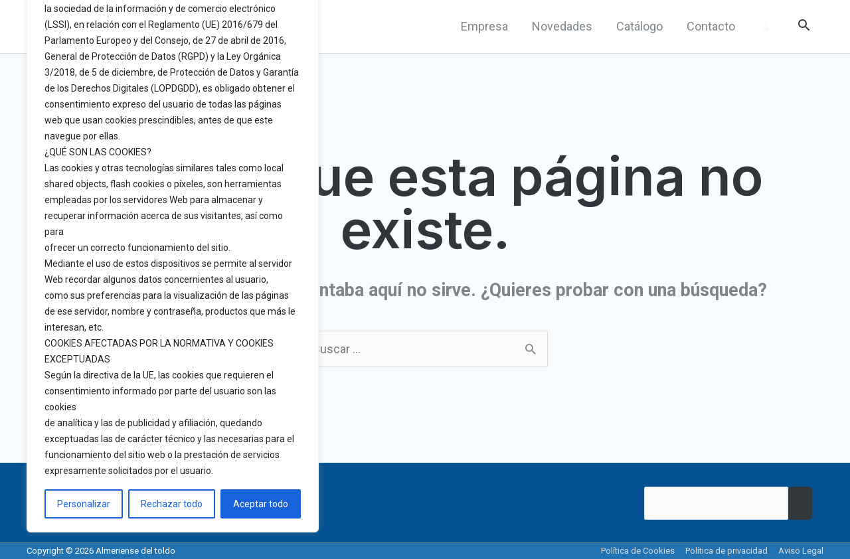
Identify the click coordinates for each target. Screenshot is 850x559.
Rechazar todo (172, 504)
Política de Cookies (638, 551)
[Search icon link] (803, 26)
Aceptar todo (260, 504)
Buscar (800, 503)
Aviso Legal (800, 551)
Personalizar (83, 504)
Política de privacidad (726, 551)
